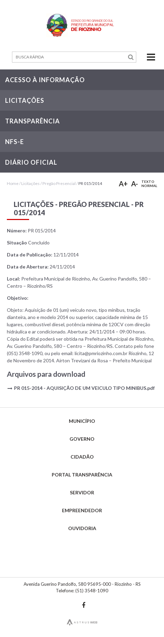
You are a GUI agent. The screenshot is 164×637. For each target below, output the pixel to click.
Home (12, 183)
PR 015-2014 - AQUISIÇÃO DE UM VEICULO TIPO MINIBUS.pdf (84, 388)
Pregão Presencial (59, 183)
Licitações (30, 183)
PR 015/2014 (90, 183)
